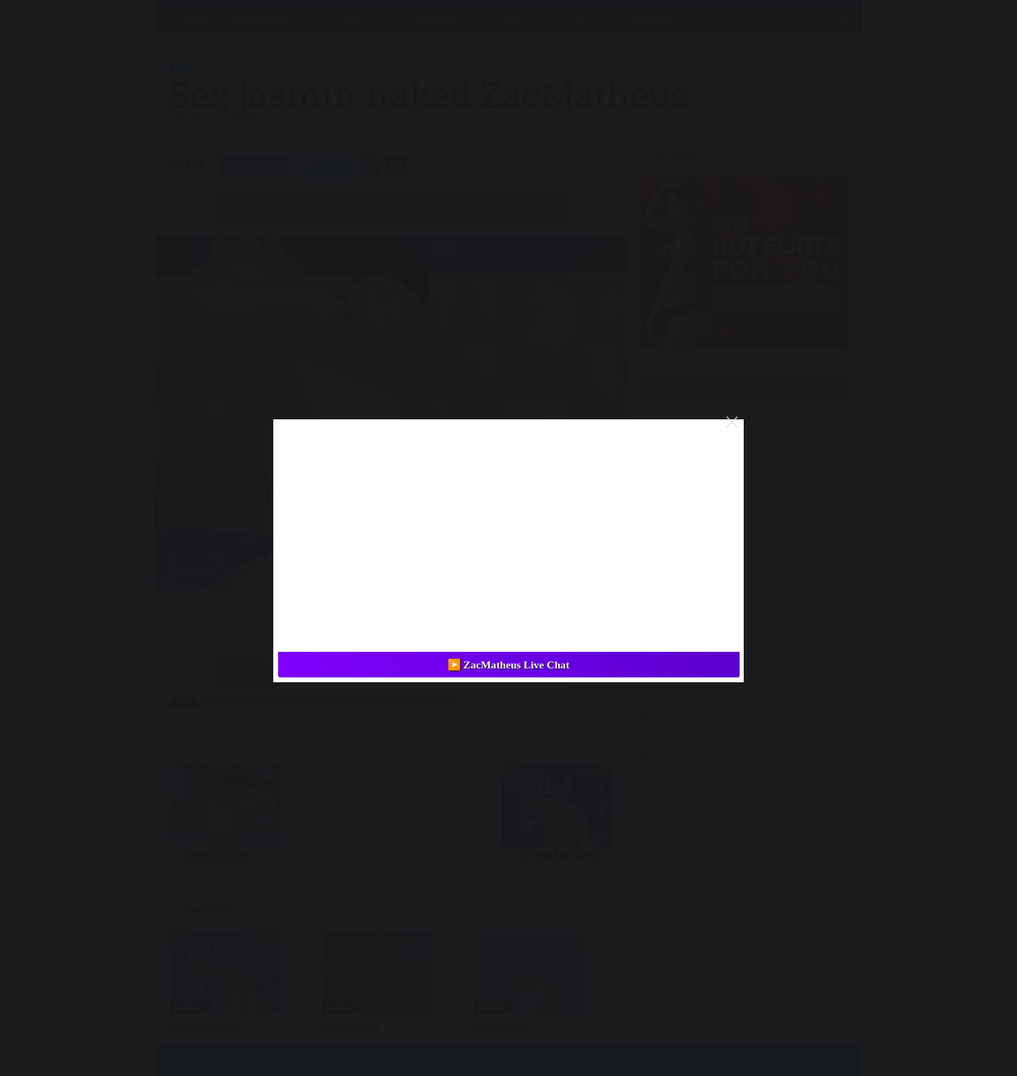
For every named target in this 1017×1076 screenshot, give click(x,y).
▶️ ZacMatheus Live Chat (508, 665)
